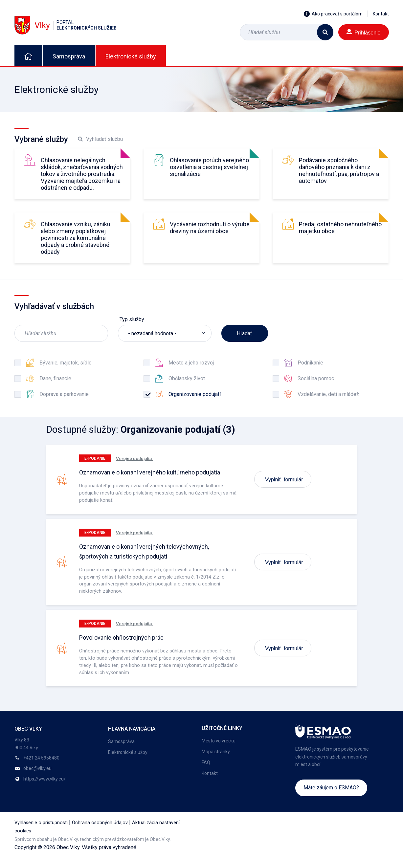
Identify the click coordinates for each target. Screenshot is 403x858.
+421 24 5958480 (41, 757)
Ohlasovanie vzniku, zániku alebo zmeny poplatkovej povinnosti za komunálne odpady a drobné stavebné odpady (75, 238)
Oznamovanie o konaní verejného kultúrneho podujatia (149, 472)
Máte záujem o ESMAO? (331, 787)
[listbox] (165, 333)
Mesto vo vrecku (218, 740)
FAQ (206, 762)
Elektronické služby (130, 56)
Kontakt (381, 13)
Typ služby (132, 319)
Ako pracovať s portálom (333, 14)
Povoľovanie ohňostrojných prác (121, 637)
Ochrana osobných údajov (100, 822)
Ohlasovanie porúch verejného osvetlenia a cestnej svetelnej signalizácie (209, 167)
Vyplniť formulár (284, 479)
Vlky (65, 25)
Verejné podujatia (134, 458)
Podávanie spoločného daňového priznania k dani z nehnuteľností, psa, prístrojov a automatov (339, 170)
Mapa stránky (216, 751)
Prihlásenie (363, 32)
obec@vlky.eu (37, 768)
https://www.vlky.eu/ (44, 778)
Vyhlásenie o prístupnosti (41, 822)
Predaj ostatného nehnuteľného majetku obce (340, 227)
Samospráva (69, 56)
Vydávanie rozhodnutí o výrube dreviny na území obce (210, 227)
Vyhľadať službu (100, 139)
